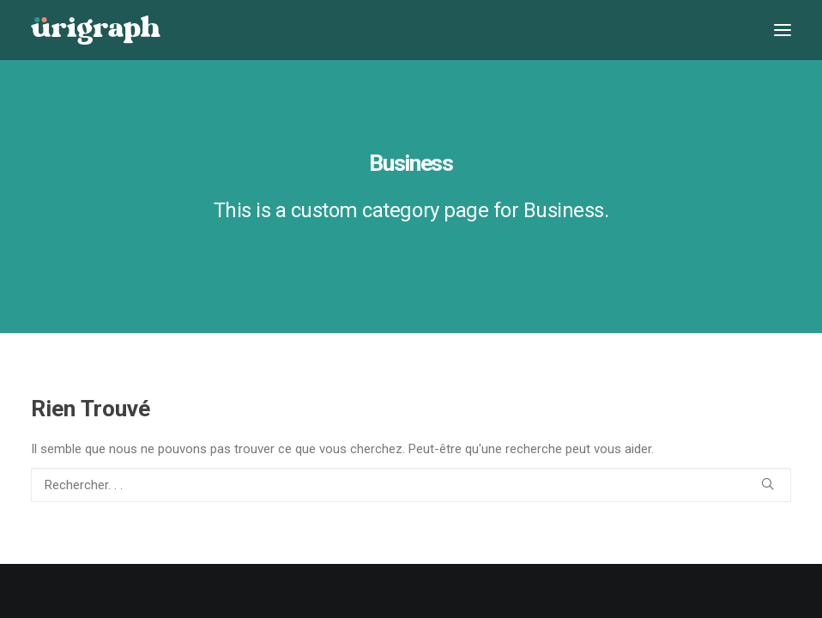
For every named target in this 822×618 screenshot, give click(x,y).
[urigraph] (95, 30)
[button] (782, 30)
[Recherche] (411, 485)
